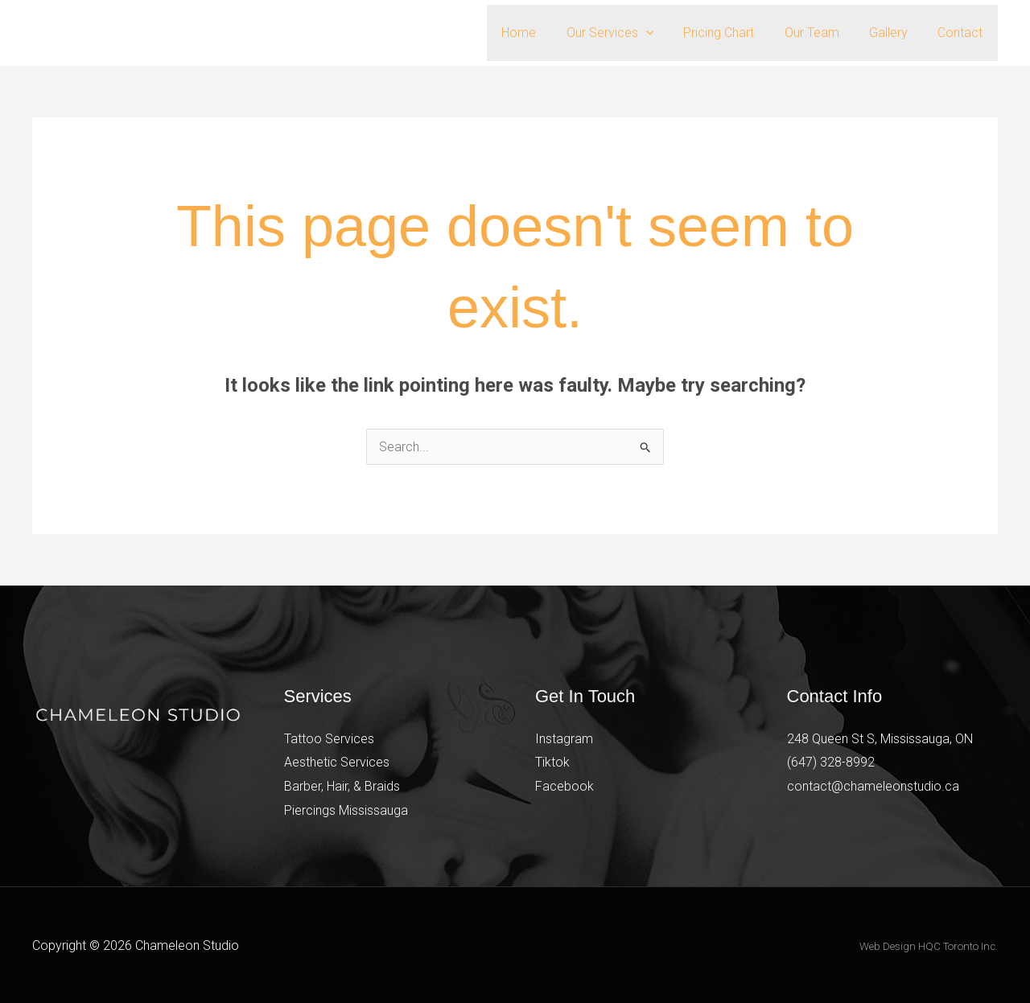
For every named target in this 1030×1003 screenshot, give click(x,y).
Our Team (822, 32)
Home (542, 32)
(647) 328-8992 (831, 762)
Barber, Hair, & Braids (342, 786)
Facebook (564, 786)
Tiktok (552, 762)
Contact (962, 32)
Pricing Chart (733, 32)
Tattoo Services (329, 738)
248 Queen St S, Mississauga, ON (880, 738)
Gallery (895, 32)
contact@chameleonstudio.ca (873, 786)
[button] (665, 33)
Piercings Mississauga (346, 810)
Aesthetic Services (336, 762)
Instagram (564, 738)
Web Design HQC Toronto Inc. (928, 946)
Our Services (629, 33)
